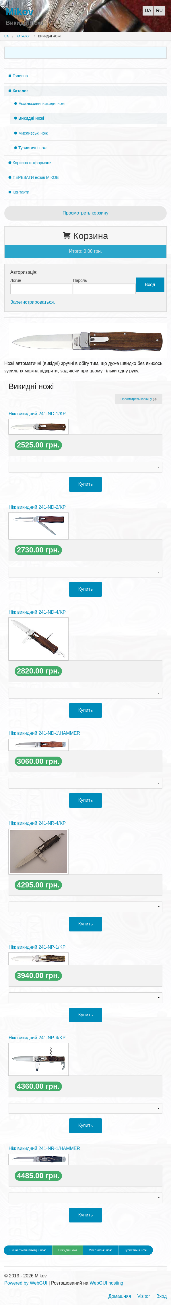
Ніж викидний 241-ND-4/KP (37, 612)
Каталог (23, 36)
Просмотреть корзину (85, 213)
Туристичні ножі (32, 148)
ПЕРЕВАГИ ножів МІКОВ (35, 177)
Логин (15, 280)
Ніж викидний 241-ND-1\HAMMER (44, 733)
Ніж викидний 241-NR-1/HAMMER (44, 1148)
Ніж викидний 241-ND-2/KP (37, 507)
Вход (161, 1296)
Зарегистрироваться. (32, 302)
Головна (19, 76)
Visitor (143, 1296)
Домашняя (119, 1296)
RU (159, 10)
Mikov (19, 11)
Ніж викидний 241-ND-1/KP (37, 413)
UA (148, 10)
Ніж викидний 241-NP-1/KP (37, 947)
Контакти (20, 192)
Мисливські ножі (32, 133)
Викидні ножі (49, 36)
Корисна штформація (32, 162)
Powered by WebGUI (25, 1283)
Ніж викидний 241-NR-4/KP (37, 823)
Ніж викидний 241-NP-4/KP (37, 1037)
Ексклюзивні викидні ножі (41, 103)
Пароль (80, 280)
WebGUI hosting (106, 1283)
